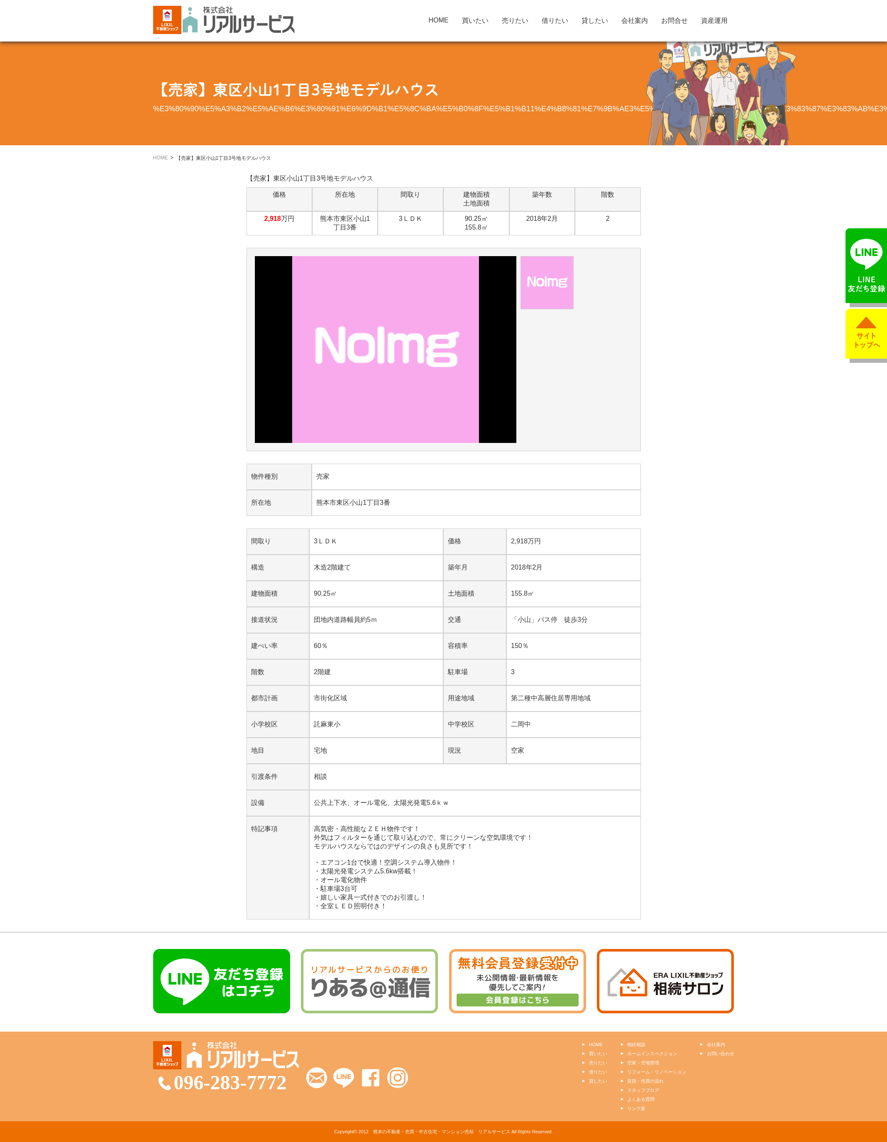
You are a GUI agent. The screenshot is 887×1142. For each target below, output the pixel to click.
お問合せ (674, 20)
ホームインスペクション (652, 1053)
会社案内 (634, 20)
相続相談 (636, 1044)
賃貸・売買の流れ (645, 1080)
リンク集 (636, 1108)
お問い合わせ (720, 1053)
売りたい (515, 20)
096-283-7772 (230, 1082)
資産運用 (714, 20)
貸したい (595, 20)
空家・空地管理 (643, 1062)
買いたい (475, 20)
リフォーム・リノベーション (657, 1071)
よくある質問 (641, 1099)
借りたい (555, 20)
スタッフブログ (643, 1090)
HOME (439, 20)
